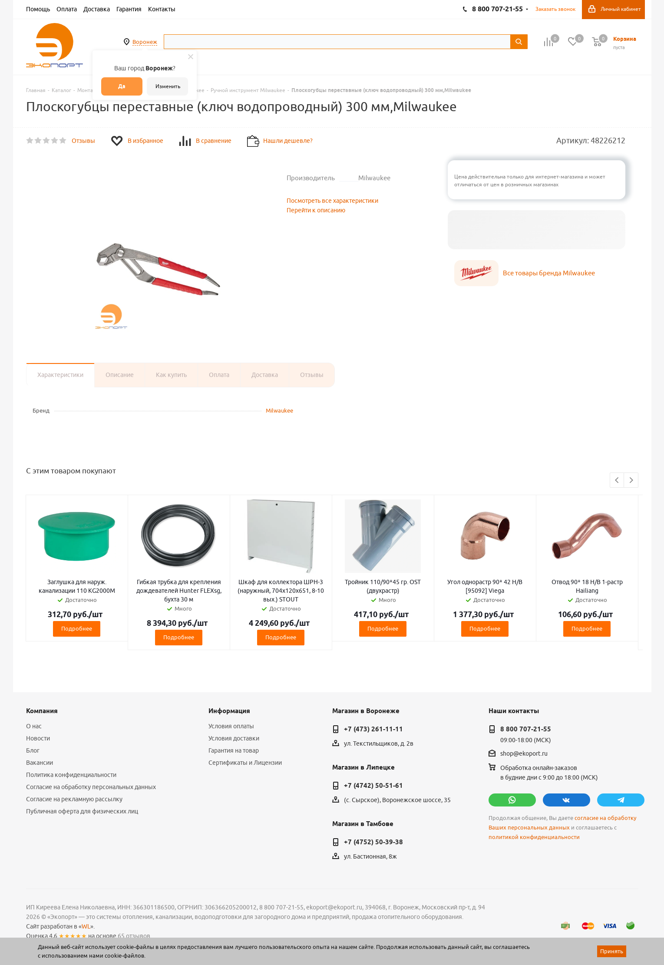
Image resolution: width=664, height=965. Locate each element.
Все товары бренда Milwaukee (549, 273)
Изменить (167, 86)
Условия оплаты (231, 726)
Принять (611, 951)
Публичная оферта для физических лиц (82, 811)
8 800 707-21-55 (525, 729)
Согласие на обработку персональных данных (91, 786)
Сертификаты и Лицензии (245, 762)
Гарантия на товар (233, 750)
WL (86, 926)
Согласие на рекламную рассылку (74, 799)
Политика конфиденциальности (71, 774)
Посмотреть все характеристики (332, 200)
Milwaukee (279, 410)
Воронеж (144, 41)
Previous (617, 480)
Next (631, 480)
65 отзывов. (135, 935)
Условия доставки (233, 738)
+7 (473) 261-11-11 (373, 729)
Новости (38, 738)
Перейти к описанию (316, 210)
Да (122, 86)
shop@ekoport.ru (524, 753)
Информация (229, 711)
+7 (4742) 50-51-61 (373, 786)
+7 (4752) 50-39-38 (373, 842)
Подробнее (76, 628)
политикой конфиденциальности (534, 837)
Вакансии (39, 762)
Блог (33, 750)
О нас (34, 726)
